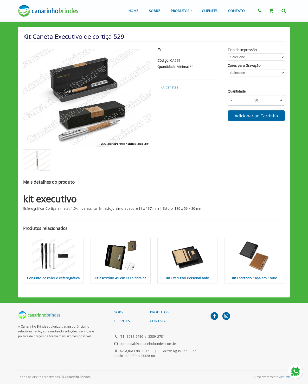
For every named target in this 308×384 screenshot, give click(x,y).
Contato (236, 10)
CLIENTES (122, 320)
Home (133, 10)
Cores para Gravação (244, 65)
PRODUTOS (159, 312)
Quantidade (237, 91)
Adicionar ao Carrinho (256, 116)
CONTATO (158, 320)
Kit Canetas (169, 87)
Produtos (180, 10)
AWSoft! (284, 377)
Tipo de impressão (242, 49)
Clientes (210, 10)
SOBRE (119, 312)
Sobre (154, 10)
